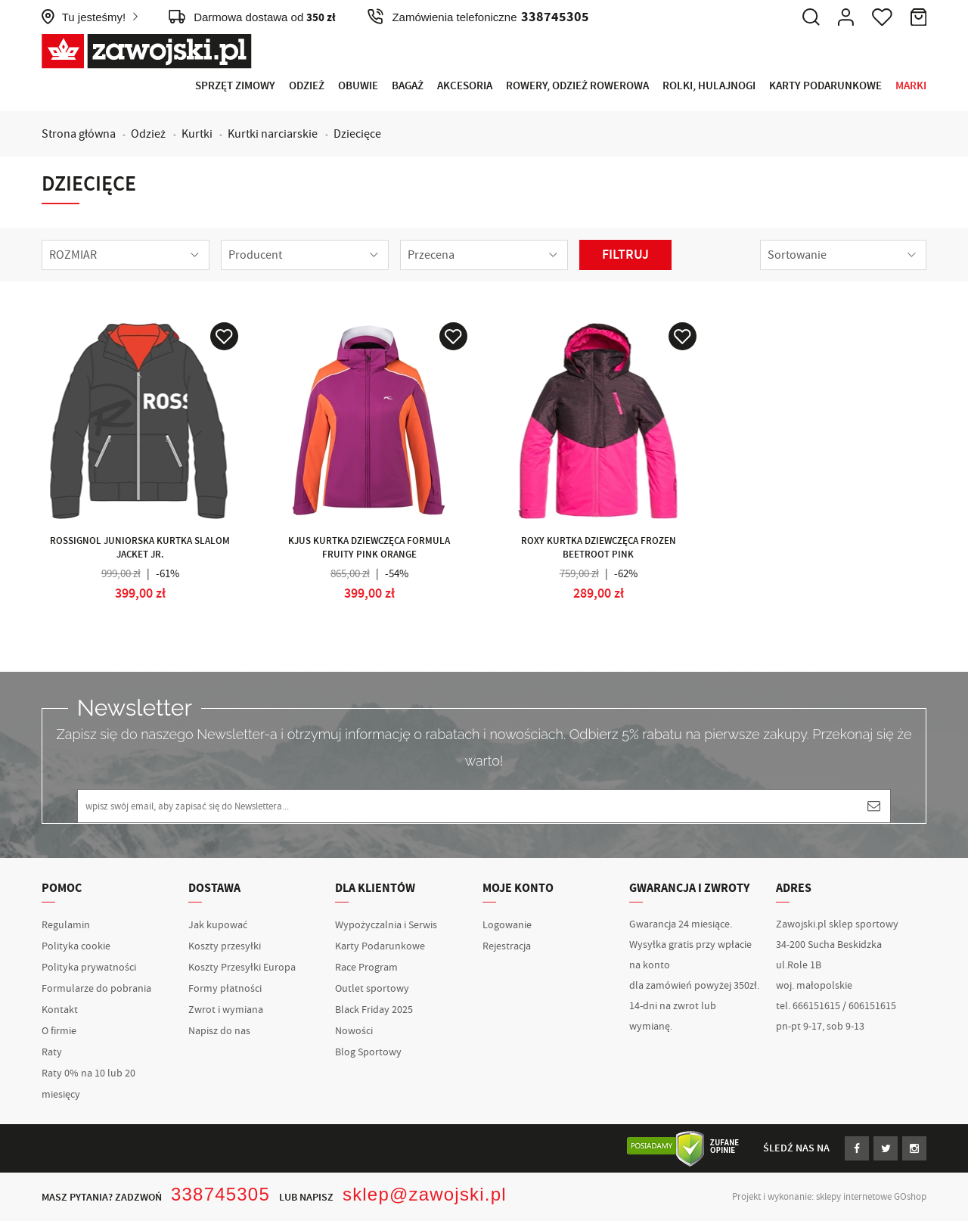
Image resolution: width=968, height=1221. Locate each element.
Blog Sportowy (368, 1052)
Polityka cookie (76, 946)
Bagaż (408, 86)
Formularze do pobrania (96, 989)
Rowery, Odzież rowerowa (577, 86)
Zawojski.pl (147, 51)
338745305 (220, 1194)
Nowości (354, 1031)
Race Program (366, 967)
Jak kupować (217, 925)
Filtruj (625, 255)
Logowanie (507, 925)
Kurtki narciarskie (273, 133)
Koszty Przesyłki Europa (242, 967)
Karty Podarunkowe (825, 86)
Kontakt (60, 1010)
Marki (910, 86)
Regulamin (66, 925)
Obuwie (358, 86)
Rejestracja (506, 946)
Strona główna (79, 133)
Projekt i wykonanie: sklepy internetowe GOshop (829, 1197)
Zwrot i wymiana (225, 1010)
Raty (52, 1052)
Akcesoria (464, 86)
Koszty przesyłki (224, 946)
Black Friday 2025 (374, 1010)
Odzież (306, 86)
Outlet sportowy (372, 989)
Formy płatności (225, 989)
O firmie (59, 1031)
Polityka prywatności (89, 967)
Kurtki (197, 133)
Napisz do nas (219, 1031)
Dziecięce (357, 133)
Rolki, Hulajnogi (708, 86)
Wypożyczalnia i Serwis (386, 925)
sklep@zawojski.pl (425, 1194)
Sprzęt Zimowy (235, 86)
